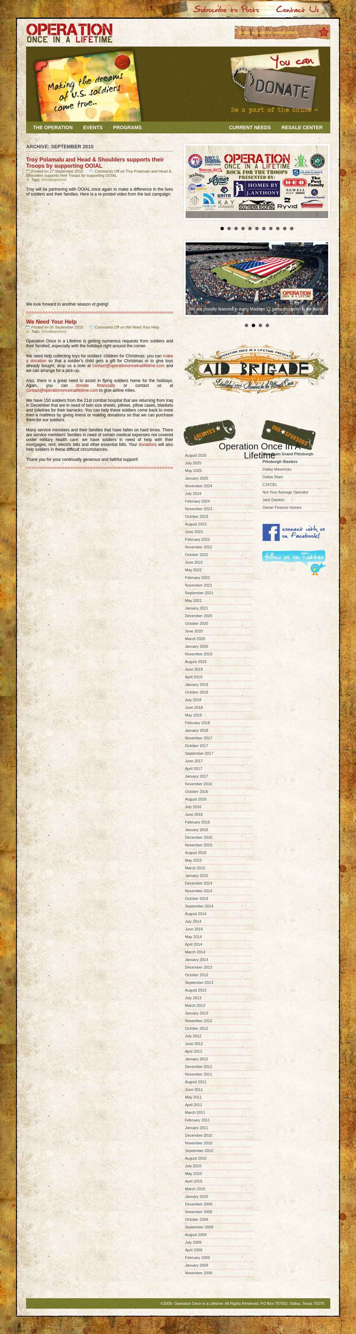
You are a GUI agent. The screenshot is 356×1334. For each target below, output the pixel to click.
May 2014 (193, 937)
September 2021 (199, 593)
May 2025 (193, 471)
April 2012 (193, 1051)
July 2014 (193, 921)
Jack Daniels (273, 500)
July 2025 (193, 463)
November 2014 (198, 891)
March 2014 (195, 952)
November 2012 (198, 1021)
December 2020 (198, 616)
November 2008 (198, 1273)
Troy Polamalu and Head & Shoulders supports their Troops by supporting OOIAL (95, 163)
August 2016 (196, 799)
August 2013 (196, 990)
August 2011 (196, 1082)
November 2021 (198, 585)
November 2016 (198, 784)
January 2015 (196, 875)
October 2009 (196, 1219)
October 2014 (196, 898)
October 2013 (196, 975)
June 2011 (194, 1089)
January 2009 (196, 1265)
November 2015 (198, 845)
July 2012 (193, 1036)
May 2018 (193, 715)
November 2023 (198, 509)
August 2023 (196, 524)
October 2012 (196, 1028)
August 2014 (196, 914)
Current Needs (250, 127)
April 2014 (193, 944)
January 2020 (196, 646)
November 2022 (198, 547)
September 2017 (199, 753)
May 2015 (193, 860)
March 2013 (195, 1005)
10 (284, 228)
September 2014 (199, 906)
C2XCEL (269, 484)
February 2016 (197, 822)
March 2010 (195, 1189)
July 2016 (193, 807)
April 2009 (193, 1250)
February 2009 (197, 1258)
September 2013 (199, 982)
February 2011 (197, 1120)
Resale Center (302, 127)
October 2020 (196, 623)
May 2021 (193, 600)
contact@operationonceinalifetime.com (128, 365)
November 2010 (198, 1143)
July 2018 (193, 700)
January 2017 (196, 776)
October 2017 (196, 746)
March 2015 (195, 868)
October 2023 (196, 516)
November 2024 (198, 486)
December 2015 (198, 837)
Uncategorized (53, 179)
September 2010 (199, 1151)
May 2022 (193, 570)
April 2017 (193, 769)
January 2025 (196, 478)
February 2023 (197, 539)
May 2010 (193, 1173)
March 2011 (195, 1112)
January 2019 (196, 684)
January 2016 (196, 830)
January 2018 (196, 730)
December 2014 (198, 883)
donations (148, 444)
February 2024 (197, 501)
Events (93, 127)
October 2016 (196, 791)
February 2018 (197, 723)
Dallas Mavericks (276, 469)
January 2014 (196, 960)
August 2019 (196, 662)
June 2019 (194, 669)
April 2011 (193, 1105)
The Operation (53, 127)
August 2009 (196, 1235)
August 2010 (196, 1158)
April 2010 (193, 1181)
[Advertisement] (295, 610)
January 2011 (196, 1128)
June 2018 (194, 707)
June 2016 (194, 814)
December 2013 (198, 967)
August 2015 (196, 853)
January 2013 (196, 1013)
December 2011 (198, 1066)
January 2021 (196, 608)
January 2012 (196, 1059)
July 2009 (193, 1242)
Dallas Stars (272, 477)
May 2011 (193, 1097)
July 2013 (193, 998)
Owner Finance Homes (282, 507)
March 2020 (195, 639)
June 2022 (194, 562)
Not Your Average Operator (285, 492)
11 (291, 228)
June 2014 (194, 929)
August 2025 (196, 455)
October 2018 (196, 692)
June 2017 (194, 761)
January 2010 (196, 1196)
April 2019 (193, 677)
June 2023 (194, 532)
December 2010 (198, 1135)
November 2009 (198, 1212)
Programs (127, 127)
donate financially (95, 385)
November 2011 (198, 1074)
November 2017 (198, 738)
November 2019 (198, 654)
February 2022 (197, 577)
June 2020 (194, 631)
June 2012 (194, 1044)
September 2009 (199, 1227)
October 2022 (196, 555)
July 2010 (193, 1166)
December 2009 (198, 1204)
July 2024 (193, 493)
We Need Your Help (51, 322)
